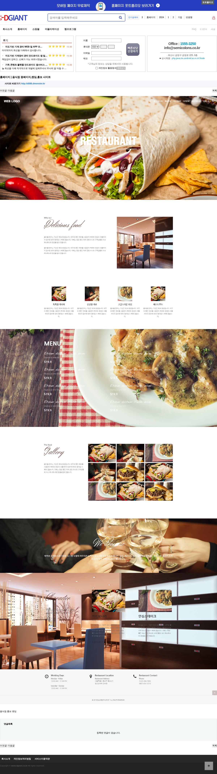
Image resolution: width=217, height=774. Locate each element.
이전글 (3, 90)
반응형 (189, 17)
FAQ (194, 29)
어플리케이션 (52, 29)
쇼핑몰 (35, 29)
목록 (214, 90)
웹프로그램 (70, 29)
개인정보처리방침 (22, 759)
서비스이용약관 (42, 759)
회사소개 (7, 29)
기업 (180, 17)
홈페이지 (151, 17)
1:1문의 (203, 29)
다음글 (11, 90)
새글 (213, 29)
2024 (161, 17)
